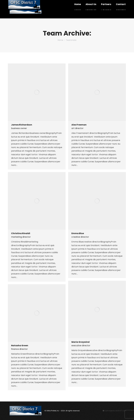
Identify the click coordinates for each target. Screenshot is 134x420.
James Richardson (21, 124)
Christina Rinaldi (20, 233)
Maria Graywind (80, 341)
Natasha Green (19, 345)
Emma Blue (77, 233)
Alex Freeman (78, 124)
